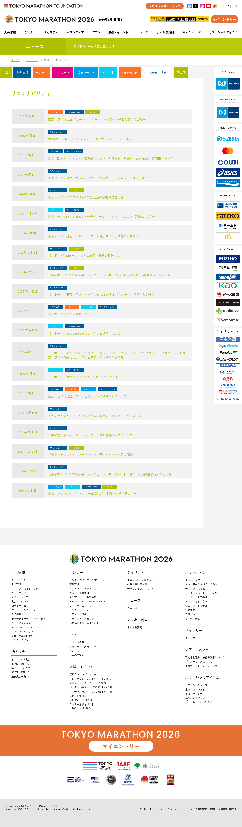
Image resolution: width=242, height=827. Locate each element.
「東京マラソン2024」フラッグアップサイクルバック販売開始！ (92, 454)
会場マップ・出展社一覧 (82, 646)
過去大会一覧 (18, 676)
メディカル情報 (78, 614)
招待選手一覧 (18, 606)
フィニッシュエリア (22, 631)
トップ (15, 60)
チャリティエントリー (81, 606)
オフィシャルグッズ (196, 685)
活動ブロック (192, 614)
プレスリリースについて (198, 661)
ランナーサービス (79, 610)
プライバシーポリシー (172, 809)
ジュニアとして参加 (196, 606)
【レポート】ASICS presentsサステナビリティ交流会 (84, 333)
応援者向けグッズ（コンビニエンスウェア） (200, 699)
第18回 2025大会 (20, 659)
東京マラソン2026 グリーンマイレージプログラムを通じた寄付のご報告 (97, 119)
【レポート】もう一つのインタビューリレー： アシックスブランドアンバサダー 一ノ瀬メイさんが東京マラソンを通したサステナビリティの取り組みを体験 (117, 355)
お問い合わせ (147, 809)
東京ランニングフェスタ (82, 674)
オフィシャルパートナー (24, 610)
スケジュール (18, 580)
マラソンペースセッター (82, 618)
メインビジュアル (21, 597)
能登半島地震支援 (137, 584)
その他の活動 (192, 618)
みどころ (74, 650)
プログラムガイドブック (24, 588)
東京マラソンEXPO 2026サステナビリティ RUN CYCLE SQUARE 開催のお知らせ (101, 216)
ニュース (32, 60)
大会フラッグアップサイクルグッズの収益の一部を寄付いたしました (95, 415)
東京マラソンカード (196, 694)
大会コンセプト (20, 601)
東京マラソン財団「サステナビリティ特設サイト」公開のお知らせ (93, 236)
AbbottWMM (130, 72)
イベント (108, 72)
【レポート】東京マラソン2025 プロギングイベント (83, 377)
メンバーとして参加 (196, 601)
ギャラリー (191, 638)
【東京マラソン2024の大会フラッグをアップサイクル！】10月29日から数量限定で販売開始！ (111, 474)
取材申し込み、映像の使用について (205, 657)
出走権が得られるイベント (84, 623)
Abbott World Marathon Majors (27, 627)
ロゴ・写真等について (23, 636)
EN (235, 6)
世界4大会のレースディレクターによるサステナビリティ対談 (89, 139)
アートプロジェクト (22, 623)
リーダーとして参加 (196, 597)
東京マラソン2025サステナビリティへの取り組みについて (87, 396)
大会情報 (22, 72)
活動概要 (190, 610)
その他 (181, 72)
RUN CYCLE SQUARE (81, 700)
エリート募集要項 (79, 593)
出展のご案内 (76, 655)
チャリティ (62, 72)
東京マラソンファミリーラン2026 (87, 683)
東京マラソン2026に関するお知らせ (72, 314)
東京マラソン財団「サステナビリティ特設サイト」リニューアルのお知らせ (99, 177)
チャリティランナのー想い (142, 588)
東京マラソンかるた (196, 689)
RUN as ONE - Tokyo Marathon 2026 (88, 601)
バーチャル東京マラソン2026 (92, 687)
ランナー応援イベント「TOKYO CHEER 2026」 (82, 706)
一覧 (6, 72)
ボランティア (86, 72)
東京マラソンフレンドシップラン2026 (90, 678)
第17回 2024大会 (20, 663)
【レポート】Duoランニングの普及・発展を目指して (84, 255)
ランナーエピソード (22, 640)
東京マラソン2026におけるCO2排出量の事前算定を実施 (85, 197)
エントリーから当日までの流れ (202, 584)
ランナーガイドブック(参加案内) (87, 580)
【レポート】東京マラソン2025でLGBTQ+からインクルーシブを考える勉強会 (101, 294)
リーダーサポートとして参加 (201, 593)
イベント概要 (76, 642)
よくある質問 (134, 627)
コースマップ (18, 593)
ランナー (41, 72)
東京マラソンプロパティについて (203, 666)
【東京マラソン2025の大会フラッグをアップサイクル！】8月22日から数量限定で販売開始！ (111, 275)
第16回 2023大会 (20, 668)
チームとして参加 (195, 588)
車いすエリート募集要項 (82, 597)
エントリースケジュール (82, 588)
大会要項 (16, 584)
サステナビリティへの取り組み (28, 618)
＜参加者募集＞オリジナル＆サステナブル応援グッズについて (90, 435)
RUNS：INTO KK (78, 696)
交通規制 (16, 614)
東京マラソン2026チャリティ (143, 580)
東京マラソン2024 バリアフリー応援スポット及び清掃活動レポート (94, 493)
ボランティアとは (195, 580)
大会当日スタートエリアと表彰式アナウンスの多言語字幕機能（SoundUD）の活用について (110, 158)
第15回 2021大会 (20, 672)
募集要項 (74, 584)
